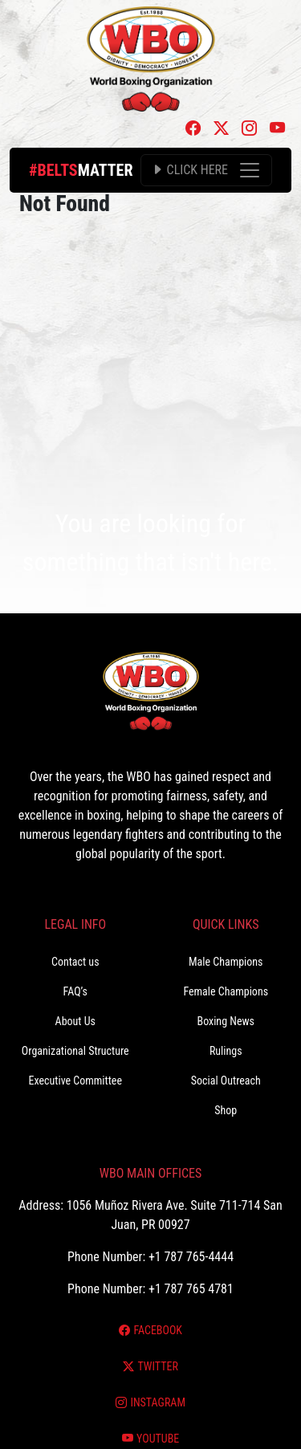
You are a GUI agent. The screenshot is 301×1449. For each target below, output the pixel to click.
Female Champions (225, 991)
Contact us (75, 961)
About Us (75, 1021)
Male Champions (226, 961)
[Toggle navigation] (206, 170)
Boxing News (225, 1021)
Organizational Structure (75, 1050)
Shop (225, 1110)
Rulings (225, 1050)
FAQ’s (75, 991)
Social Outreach (226, 1080)
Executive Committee (75, 1080)
